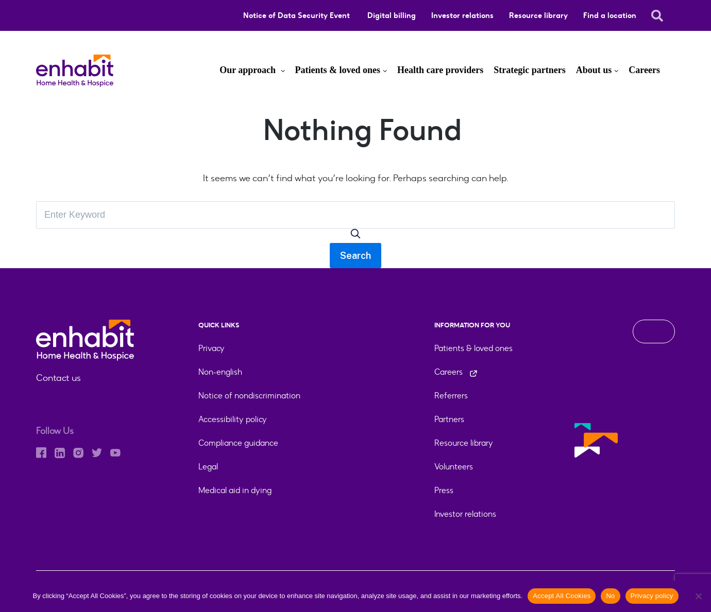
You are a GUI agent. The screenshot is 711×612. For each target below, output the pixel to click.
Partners (449, 419)
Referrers (451, 395)
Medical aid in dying (235, 490)
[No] (698, 596)
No (610, 596)
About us (594, 70)
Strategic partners (529, 70)
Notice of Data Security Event (297, 15)
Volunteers (453, 466)
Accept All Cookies (561, 596)
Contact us (58, 377)
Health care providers (440, 70)
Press (443, 490)
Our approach (248, 70)
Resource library (538, 15)
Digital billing (391, 15)
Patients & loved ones (338, 70)
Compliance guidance (238, 443)
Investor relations (462, 15)
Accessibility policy (232, 419)
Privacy (211, 348)
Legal (208, 466)
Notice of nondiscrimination (249, 395)
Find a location (609, 15)
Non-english (220, 372)
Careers (644, 70)
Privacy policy (652, 596)
